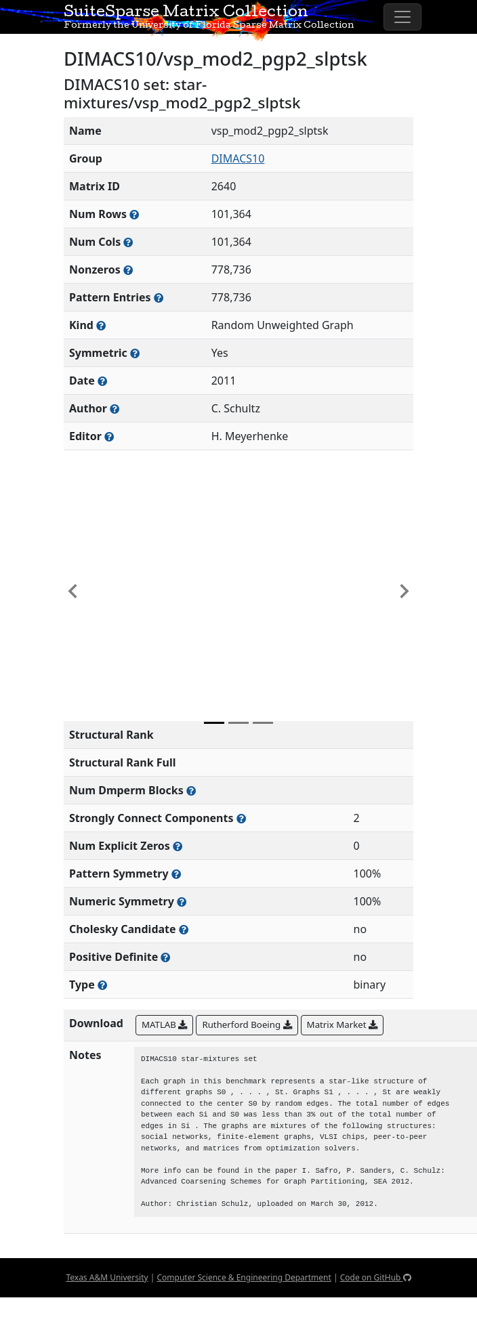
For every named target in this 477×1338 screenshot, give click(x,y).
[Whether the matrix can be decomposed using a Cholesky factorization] (183, 929)
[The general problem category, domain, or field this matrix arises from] (101, 325)
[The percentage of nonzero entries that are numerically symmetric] (181, 901)
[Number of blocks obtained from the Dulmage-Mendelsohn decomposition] (191, 790)
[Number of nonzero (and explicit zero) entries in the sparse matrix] (158, 297)
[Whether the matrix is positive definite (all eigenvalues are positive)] (165, 957)
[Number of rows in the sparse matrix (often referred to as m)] (134, 214)
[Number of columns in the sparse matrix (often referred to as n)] (128, 242)
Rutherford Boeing (246, 1024)
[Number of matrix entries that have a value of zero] (177, 846)
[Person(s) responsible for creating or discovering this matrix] (114, 408)
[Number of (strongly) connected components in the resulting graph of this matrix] (241, 818)
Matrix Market (342, 1024)
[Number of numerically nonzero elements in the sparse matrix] (128, 269)
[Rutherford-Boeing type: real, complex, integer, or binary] (102, 984)
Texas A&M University (107, 1277)
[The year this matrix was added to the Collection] (102, 380)
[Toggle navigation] (402, 16)
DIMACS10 (238, 158)
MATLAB (164, 1024)
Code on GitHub (375, 1277)
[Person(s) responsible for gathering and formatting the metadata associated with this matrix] (109, 436)
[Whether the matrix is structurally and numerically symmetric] (135, 353)
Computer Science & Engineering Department (244, 1277)
